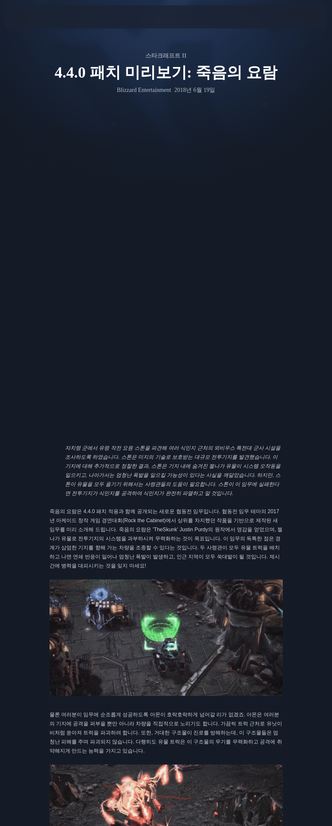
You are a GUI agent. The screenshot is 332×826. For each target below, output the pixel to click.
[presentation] (24, 16)
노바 (269, 596)
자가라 (70, 605)
